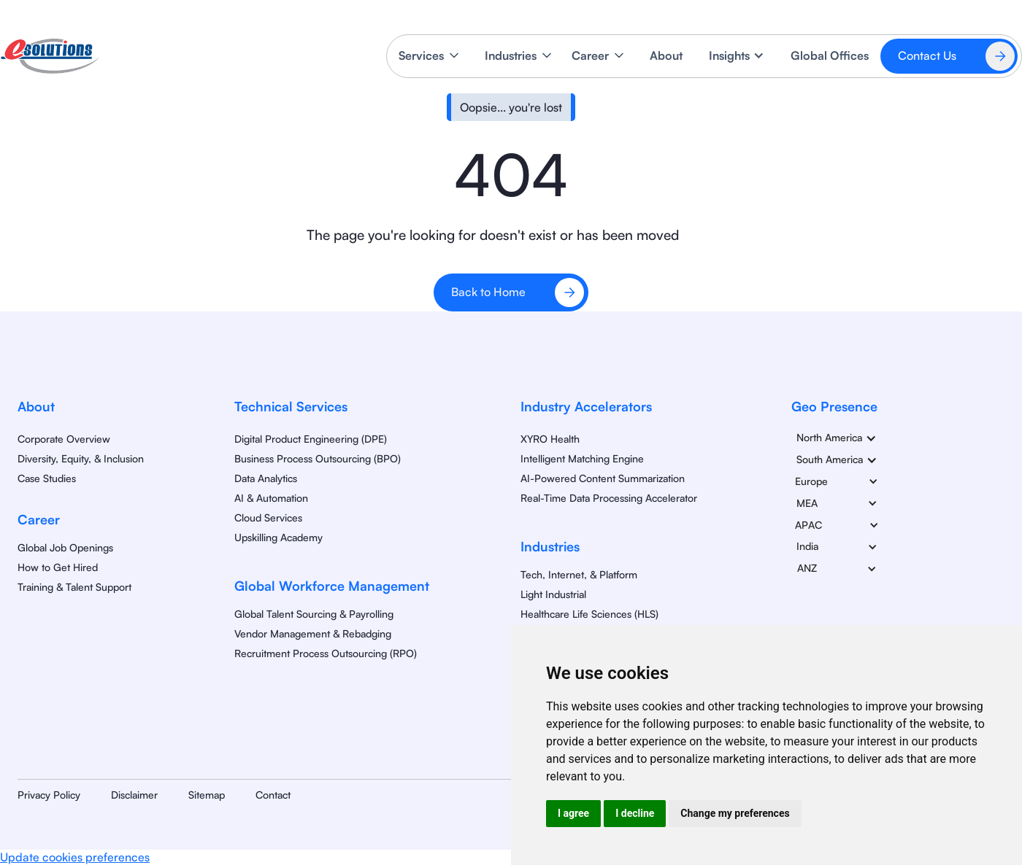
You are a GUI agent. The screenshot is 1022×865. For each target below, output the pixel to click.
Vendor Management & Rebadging (312, 633)
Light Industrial (553, 594)
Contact (273, 794)
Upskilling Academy (278, 537)
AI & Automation (271, 498)
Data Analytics (265, 478)
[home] (50, 56)
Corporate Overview (64, 438)
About (666, 55)
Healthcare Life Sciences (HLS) (589, 614)
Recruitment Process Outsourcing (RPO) (325, 653)
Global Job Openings (65, 547)
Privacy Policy (49, 794)
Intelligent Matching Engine (582, 458)
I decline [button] (634, 813)
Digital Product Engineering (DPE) (310, 438)
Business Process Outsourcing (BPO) (317, 458)
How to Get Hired (58, 567)
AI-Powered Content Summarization (602, 478)
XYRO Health (550, 438)
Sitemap (206, 794)
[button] (430, 55)
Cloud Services (268, 517)
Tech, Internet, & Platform (578, 574)
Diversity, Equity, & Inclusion (81, 458)
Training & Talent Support (74, 587)
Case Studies (47, 478)
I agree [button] (573, 813)
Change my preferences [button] (734, 813)
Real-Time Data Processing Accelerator (608, 498)
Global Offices (830, 55)
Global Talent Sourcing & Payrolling (313, 614)
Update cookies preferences (75, 857)
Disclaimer (134, 794)
